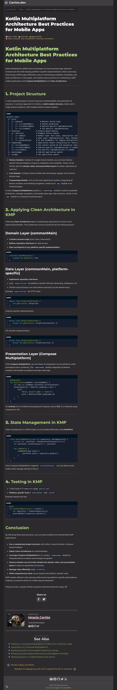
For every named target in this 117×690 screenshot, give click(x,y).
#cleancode (40, 39)
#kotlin (10, 39)
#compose (16, 39)
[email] (29, 626)
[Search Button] (84, 3)
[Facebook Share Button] (39, 599)
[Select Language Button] (90, 3)
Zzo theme (67, 688)
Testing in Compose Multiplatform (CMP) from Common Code (41, 644)
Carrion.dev (11, 9)
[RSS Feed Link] (66, 680)
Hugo (56, 688)
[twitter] (38, 626)
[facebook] (32, 626)
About (102, 3)
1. (91, 14)
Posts (109, 3)
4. (90, 22)
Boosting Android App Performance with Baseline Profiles (39, 654)
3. (95, 20)
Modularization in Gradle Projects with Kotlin (33, 657)
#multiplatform (30, 39)
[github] (35, 626)
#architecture (49, 39)
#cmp (23, 39)
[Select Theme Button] (95, 3)
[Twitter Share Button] (44, 599)
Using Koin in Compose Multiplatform (29, 647)
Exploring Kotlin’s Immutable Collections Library (35, 650)
